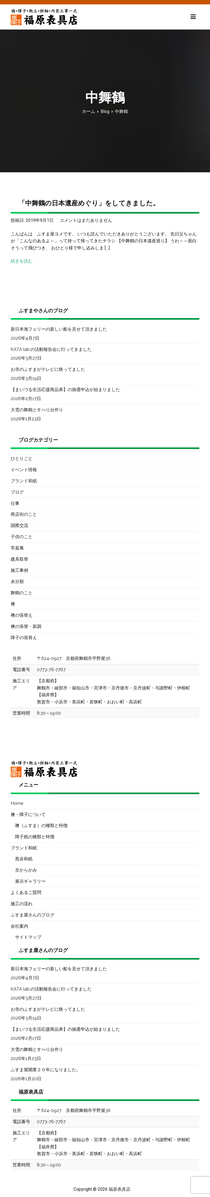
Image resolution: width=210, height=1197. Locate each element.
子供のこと (22, 536)
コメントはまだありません (86, 220)
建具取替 (19, 559)
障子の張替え (24, 637)
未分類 (17, 581)
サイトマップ (28, 937)
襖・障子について (28, 814)
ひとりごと (22, 458)
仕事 (15, 503)
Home (17, 803)
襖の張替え (22, 615)
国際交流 (19, 525)
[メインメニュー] (193, 17)
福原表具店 (119, 1189)
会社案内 (19, 926)
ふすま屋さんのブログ (32, 915)
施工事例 (19, 570)
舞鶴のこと (22, 592)
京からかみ (26, 870)
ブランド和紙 (24, 481)
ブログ (17, 492)
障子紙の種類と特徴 (34, 836)
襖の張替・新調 (26, 626)
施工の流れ (22, 903)
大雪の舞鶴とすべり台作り (37, 409)
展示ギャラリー (30, 881)
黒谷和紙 (24, 858)
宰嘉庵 (17, 548)
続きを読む (22, 261)
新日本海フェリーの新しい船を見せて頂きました (59, 329)
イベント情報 (24, 469)
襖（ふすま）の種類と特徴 (41, 825)
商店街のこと (24, 514)
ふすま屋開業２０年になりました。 (46, 1069)
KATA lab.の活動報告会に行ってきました (51, 349)
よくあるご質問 (26, 892)
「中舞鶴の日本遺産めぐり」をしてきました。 (89, 203)
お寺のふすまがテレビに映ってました (48, 369)
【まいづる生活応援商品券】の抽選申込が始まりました (65, 389)
